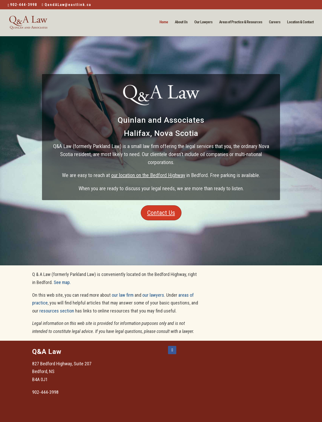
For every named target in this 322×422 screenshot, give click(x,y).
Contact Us (161, 212)
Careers (274, 22)
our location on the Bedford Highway (148, 175)
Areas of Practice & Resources (240, 22)
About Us (181, 22)
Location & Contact (300, 22)
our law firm (123, 295)
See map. (62, 282)
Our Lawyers (203, 22)
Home (163, 22)
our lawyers (153, 295)
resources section (56, 311)
